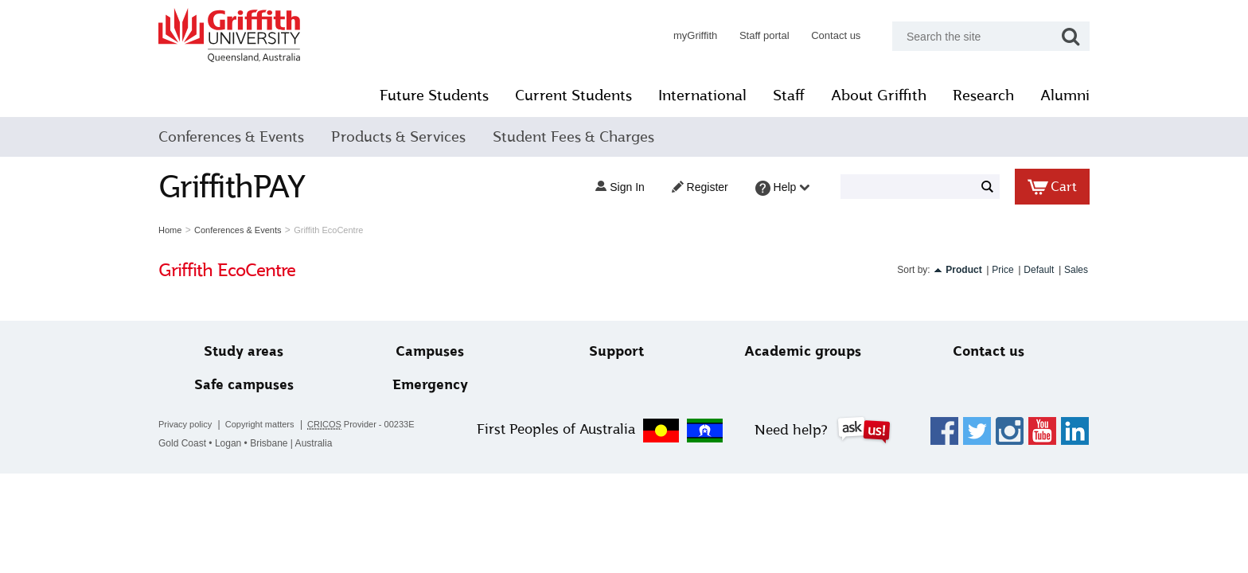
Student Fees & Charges (573, 136)
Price (1002, 269)
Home (169, 230)
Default (1039, 269)
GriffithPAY (231, 186)
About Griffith (878, 95)
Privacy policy (185, 424)
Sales (1076, 269)
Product (963, 269)
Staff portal (764, 35)
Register (700, 187)
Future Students (434, 95)
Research (983, 95)
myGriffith (695, 35)
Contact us (835, 35)
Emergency (430, 385)
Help (782, 188)
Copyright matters (259, 424)
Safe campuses (244, 385)
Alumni (1065, 95)
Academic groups (802, 351)
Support (616, 351)
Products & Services (398, 136)
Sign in (619, 187)
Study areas (243, 351)
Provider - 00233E (361, 424)
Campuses (430, 351)
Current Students (573, 95)
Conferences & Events (231, 136)
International (702, 95)
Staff (789, 95)
